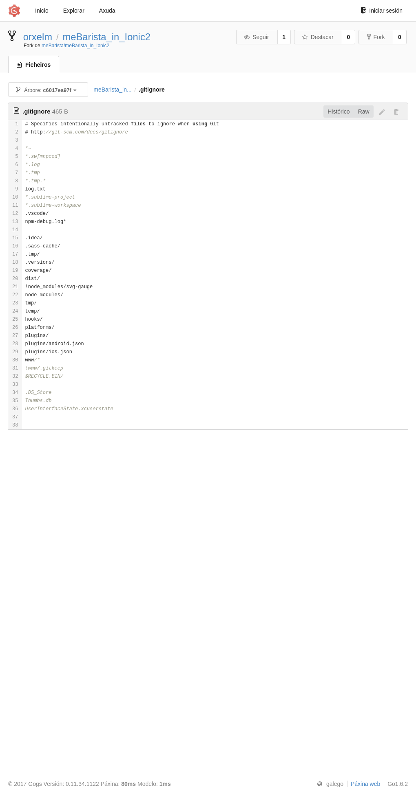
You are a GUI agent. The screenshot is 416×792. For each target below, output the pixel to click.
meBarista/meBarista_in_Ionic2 (75, 45)
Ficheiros (34, 64)
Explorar (73, 10)
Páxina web (365, 784)
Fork (376, 37)
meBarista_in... (112, 89)
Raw (364, 111)
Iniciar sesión (382, 10)
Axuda (107, 10)
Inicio (42, 10)
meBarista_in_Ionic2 (106, 36)
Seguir (256, 37)
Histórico (338, 111)
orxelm (37, 36)
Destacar (317, 37)
